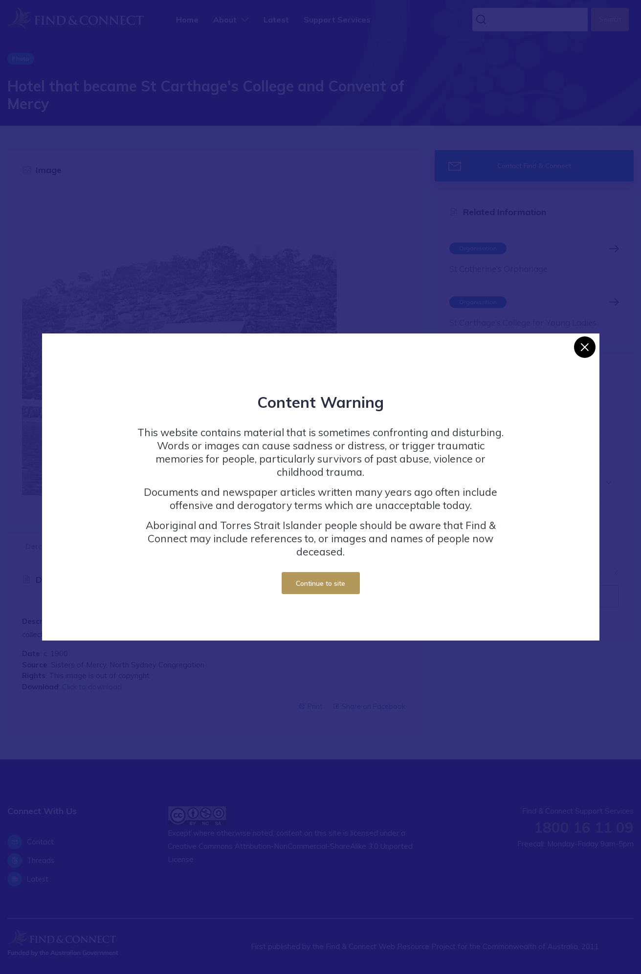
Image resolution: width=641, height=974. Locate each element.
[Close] (585, 347)
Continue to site (320, 583)
